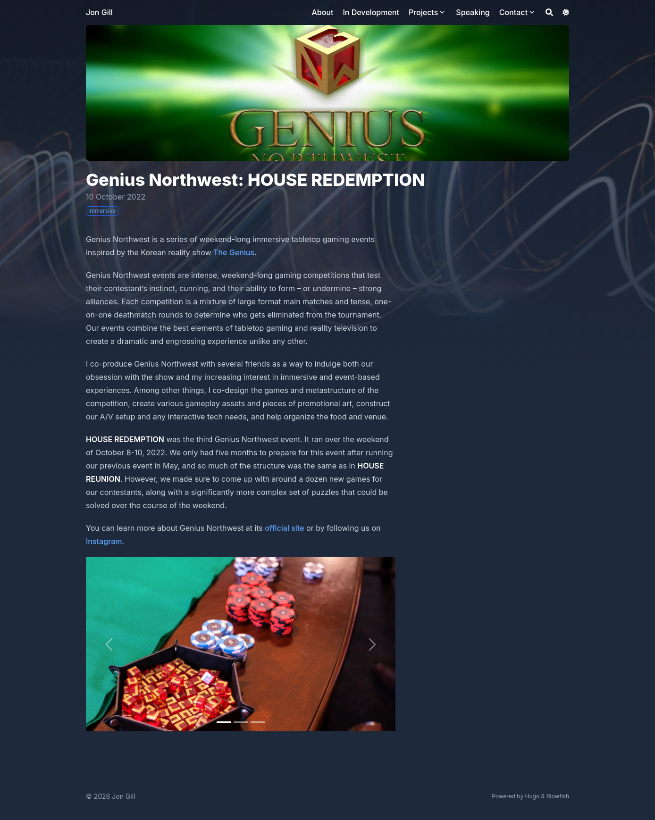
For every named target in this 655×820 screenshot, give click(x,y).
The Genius (233, 252)
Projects (423, 12)
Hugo (532, 796)
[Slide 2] (258, 722)
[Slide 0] (224, 722)
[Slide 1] (241, 722)
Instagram (104, 541)
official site (284, 528)
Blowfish (557, 796)
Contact (513, 12)
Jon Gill (99, 12)
